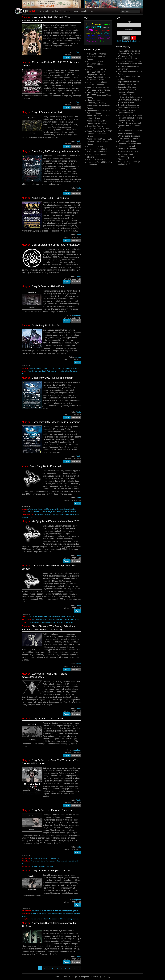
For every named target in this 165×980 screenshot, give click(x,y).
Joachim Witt (94, 27)
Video (25, 466)
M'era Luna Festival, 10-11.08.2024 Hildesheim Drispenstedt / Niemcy (96, 71)
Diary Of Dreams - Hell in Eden (48, 286)
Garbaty (24, 622)
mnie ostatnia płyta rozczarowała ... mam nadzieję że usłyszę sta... (51, 622)
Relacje (26, 17)
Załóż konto (122, 41)
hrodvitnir (25, 368)
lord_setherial (26, 911)
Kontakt (94, 977)
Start (57, 977)
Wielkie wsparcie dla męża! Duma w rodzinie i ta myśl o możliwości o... (52, 509)
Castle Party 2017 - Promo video (46, 466)
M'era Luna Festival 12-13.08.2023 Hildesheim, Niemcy (96, 64)
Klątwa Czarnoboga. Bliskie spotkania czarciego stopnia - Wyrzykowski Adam (129, 53)
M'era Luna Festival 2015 (97, 149)
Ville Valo (105, 33)
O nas (64, 977)
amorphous (26, 858)
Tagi (86, 17)
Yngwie (24, 509)
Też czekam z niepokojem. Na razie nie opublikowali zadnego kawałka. (55, 919)
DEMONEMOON (27, 514)
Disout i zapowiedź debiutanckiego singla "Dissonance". (126, 156)
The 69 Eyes (93, 36)
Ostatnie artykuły (122, 46)
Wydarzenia (57, 11)
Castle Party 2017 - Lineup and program (52, 378)
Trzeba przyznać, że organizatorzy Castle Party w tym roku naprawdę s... (52, 512)
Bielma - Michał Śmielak (127, 59)
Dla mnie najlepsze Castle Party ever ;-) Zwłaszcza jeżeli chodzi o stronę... (55, 368)
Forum (75, 11)
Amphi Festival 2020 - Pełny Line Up (50, 198)
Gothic (100, 41)
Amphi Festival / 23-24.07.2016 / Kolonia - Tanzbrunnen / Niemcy (99, 133)
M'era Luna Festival (95, 147)
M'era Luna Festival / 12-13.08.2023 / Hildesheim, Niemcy (97, 56)
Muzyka (26, 112)
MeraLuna (106, 27)
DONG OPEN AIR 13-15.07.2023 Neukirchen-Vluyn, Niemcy (99, 95)
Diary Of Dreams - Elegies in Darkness (52, 810)
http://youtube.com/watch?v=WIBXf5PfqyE (45, 858)
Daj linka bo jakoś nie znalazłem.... (42, 866)
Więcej (83, 11)
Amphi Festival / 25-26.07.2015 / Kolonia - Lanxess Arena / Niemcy (99, 141)
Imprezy (26, 62)
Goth (89, 30)
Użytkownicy (44, 11)
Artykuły (33, 11)
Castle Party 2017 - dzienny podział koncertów (56, 422)
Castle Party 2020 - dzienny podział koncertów (56, 151)
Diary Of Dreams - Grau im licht (48, 718)
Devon (24, 617)
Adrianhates (26, 861)
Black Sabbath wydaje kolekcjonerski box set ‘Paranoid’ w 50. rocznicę (128, 148)
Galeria (67, 11)
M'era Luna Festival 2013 (97, 159)
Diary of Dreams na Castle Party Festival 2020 (56, 244)
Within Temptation (102, 30)
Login (92, 11)
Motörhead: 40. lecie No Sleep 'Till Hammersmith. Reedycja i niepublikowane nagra (130, 117)
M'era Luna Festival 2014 (97, 152)
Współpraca (84, 977)
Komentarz (76, 58)
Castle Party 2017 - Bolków (46, 325)
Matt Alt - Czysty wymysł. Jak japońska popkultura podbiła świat (129, 125)
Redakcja (73, 977)
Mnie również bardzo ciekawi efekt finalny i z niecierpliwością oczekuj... (56, 911)
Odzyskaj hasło (134, 41)
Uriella (24, 371)
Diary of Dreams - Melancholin (47, 112)
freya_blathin (26, 619)
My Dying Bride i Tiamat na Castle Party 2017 (55, 521)
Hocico (107, 24)
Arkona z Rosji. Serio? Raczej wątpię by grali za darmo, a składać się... (52, 617)
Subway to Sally (93, 33)
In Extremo (93, 24)
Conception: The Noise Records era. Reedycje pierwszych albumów (127, 89)
